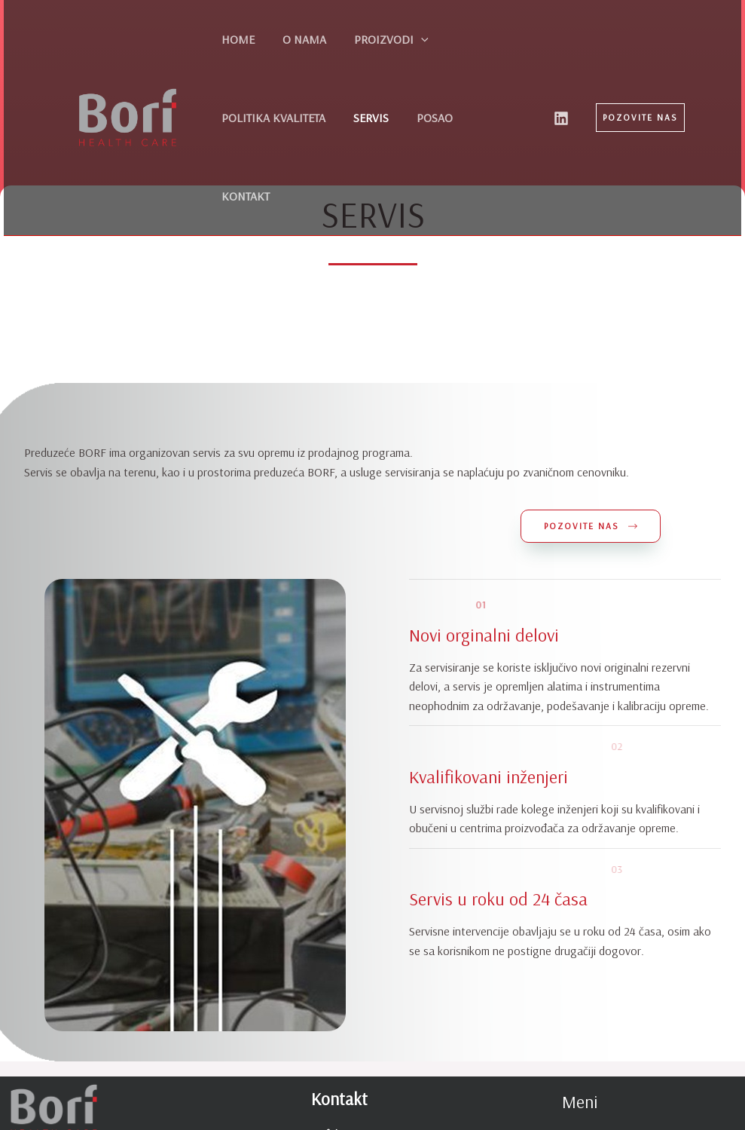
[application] (396, 39)
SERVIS (234, 117)
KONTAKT (348, 117)
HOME (232, 39)
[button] (640, 78)
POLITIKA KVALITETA (474, 39)
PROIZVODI (366, 39)
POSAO (288, 117)
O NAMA (289, 39)
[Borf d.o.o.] (127, 78)
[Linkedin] (561, 79)
